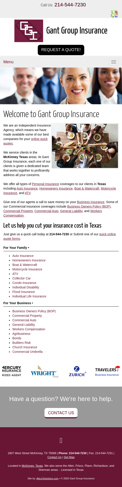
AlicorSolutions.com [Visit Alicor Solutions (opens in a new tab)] (47, 478)
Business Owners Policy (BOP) (89, 206)
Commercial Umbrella (27, 351)
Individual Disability (25, 287)
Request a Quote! (61, 50)
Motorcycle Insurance (27, 269)
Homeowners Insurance (56, 188)
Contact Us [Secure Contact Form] (54, 457)
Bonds (16, 338)
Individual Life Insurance (29, 296)
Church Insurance (24, 347)
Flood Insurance (23, 292)
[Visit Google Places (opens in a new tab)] (114, 13)
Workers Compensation (28, 329)
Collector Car (21, 278)
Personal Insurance (45, 184)
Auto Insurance (27, 188)
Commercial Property (18, 211)
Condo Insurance (24, 283)
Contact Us (61, 413)
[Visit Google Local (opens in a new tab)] (61, 440)
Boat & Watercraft (86, 188)
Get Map (69, 457)
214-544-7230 (70, 4)
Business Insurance (90, 202)
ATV (28, 193)
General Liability (71, 211)
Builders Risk (21, 342)
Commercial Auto (46, 211)
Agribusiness (21, 333)
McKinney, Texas (32, 465)
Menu (8, 62)
